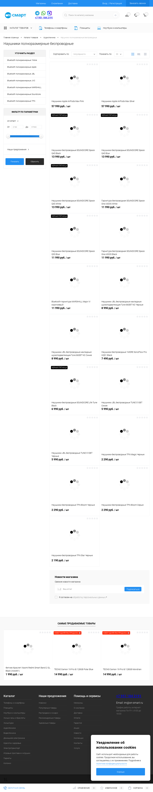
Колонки (7, 763)
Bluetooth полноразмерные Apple (21, 67)
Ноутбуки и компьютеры (14, 713)
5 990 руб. (124, 410)
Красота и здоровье (12, 743)
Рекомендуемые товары (50, 718)
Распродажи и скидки (48, 713)
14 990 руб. (63, 674)
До (27, 127)
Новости (77, 733)
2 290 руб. (124, 461)
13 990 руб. (74, 158)
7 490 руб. (124, 360)
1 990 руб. (14, 674)
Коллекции (78, 738)
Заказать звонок (138, 3)
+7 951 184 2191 (44, 17)
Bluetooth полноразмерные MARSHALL (24, 87)
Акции (76, 728)
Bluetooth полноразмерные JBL (21, 74)
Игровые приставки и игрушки (17, 753)
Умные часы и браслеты (14, 718)
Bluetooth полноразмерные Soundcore (24, 94)
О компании (57, 3)
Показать (15, 161)
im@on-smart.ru (133, 702)
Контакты (78, 743)
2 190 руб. (74, 562)
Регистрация (115, 3)
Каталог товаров (19, 28)
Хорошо (120, 772)
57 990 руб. (74, 108)
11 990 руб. (124, 209)
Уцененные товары (47, 723)
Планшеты (8, 708)
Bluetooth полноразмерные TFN (21, 101)
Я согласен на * (83, 597)
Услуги (77, 748)
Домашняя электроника (14, 738)
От (8, 127)
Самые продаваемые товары (76, 623)
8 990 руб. (124, 309)
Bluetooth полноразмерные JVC (21, 80)
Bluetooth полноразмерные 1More (22, 60)
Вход (104, 3)
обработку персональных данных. (89, 597)
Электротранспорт (12, 748)
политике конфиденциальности (111, 763)
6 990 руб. (74, 410)
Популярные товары (48, 708)
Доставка (73, 3)
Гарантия (78, 723)
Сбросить (35, 161)
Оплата (77, 718)
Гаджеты (7, 758)
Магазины (41, 3)
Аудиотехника (10, 728)
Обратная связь (14, 788)
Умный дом (9, 723)
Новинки (42, 703)
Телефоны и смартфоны (14, 703)
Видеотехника (10, 733)
